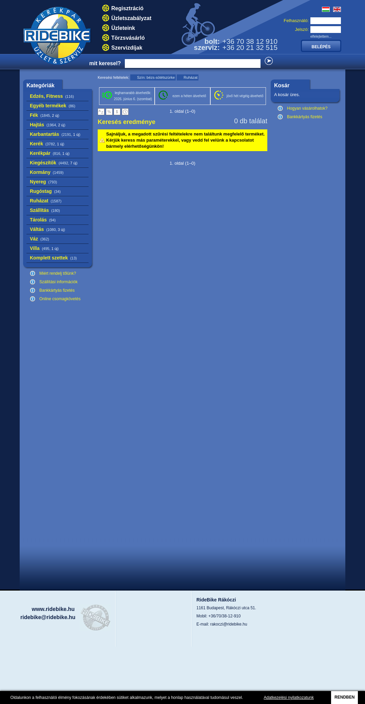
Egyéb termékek (52, 105)
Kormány (46, 172)
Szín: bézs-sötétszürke (156, 77)
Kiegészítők (53, 162)
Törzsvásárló (128, 38)
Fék (44, 115)
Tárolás (43, 219)
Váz (39, 238)
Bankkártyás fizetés (57, 290)
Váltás (47, 229)
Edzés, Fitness (52, 96)
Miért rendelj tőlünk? (57, 273)
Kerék (47, 143)
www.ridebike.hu (53, 609)
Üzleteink (123, 28)
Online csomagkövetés (59, 298)
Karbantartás (55, 134)
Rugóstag (45, 191)
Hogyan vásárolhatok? (307, 108)
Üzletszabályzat (131, 18)
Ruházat (45, 200)
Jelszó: (302, 29)
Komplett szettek (53, 257)
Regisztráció (127, 8)
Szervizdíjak (126, 48)
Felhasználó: (296, 20)
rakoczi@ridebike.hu (228, 624)
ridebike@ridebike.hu (47, 617)
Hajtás (47, 124)
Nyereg (43, 181)
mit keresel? (105, 63)
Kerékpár (50, 153)
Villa (44, 248)
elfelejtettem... (320, 36)
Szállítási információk (58, 281)
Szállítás (45, 210)
